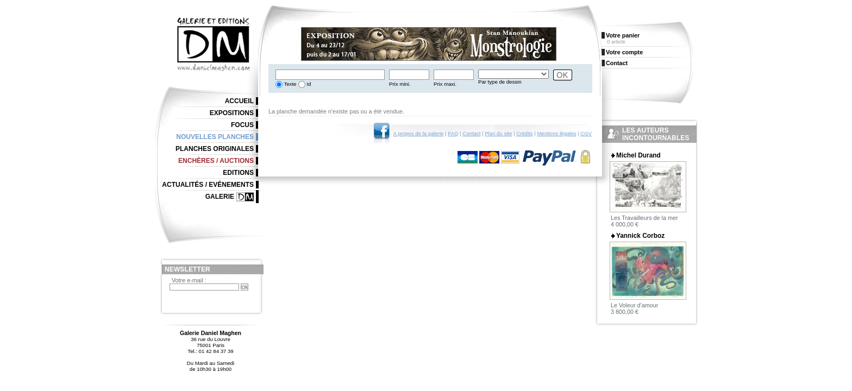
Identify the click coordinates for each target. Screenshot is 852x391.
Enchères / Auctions (216, 161)
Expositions (232, 113)
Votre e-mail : (189, 280)
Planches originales (215, 149)
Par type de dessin (499, 82)
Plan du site (498, 133)
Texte (289, 84)
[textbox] (330, 75)
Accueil (239, 101)
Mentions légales (556, 133)
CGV (586, 133)
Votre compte (624, 52)
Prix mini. (399, 84)
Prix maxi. (445, 84)
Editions (238, 172)
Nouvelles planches (215, 137)
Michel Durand (638, 155)
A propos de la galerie (418, 133)
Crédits (524, 133)
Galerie (219, 196)
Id (308, 84)
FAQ (453, 133)
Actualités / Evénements (208, 184)
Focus (242, 125)
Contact (471, 133)
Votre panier (623, 35)
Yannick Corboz (640, 235)
